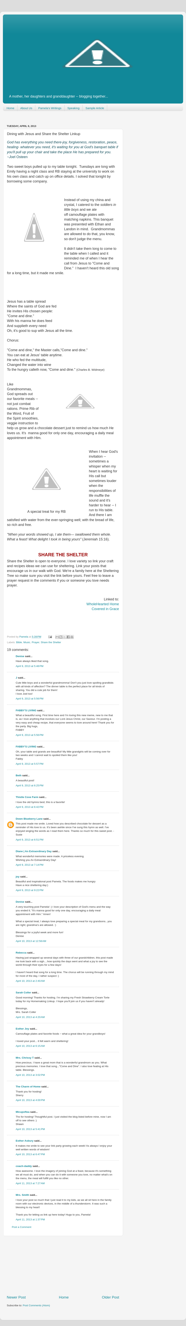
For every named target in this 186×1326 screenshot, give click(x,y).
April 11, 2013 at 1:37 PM (30, 1219)
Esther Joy (22, 1028)
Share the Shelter (51, 642)
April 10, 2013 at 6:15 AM (30, 1045)
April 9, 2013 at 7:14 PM (29, 864)
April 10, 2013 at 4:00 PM (30, 1100)
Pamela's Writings (49, 108)
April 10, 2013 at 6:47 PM (30, 1154)
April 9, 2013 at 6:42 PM (29, 807)
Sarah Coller (23, 992)
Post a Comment (21, 1227)
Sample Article (94, 108)
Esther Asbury (25, 1140)
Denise (20, 656)
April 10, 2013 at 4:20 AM (30, 1017)
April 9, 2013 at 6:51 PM (29, 839)
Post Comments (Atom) (36, 1305)
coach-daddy (24, 1166)
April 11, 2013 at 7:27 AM (30, 1183)
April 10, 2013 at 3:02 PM (30, 1074)
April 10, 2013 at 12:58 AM (31, 941)
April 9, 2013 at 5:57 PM (29, 763)
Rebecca (21, 952)
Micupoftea (22, 1111)
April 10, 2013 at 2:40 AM (30, 980)
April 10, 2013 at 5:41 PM (30, 1129)
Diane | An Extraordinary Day (34, 851)
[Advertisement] (63, 1265)
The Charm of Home (28, 1086)
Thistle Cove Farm (27, 797)
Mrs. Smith (22, 1194)
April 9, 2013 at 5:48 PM (29, 666)
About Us (26, 108)
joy (18, 876)
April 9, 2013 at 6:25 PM (29, 785)
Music (26, 642)
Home (10, 108)
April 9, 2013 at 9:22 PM (29, 890)
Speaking (73, 108)
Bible (19, 642)
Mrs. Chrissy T (25, 1057)
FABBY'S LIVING (26, 710)
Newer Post (16, 1297)
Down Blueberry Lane (29, 818)
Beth (19, 775)
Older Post (110, 1297)
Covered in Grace (105, 609)
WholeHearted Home (102, 604)
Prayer (35, 642)
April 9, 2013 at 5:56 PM (29, 698)
